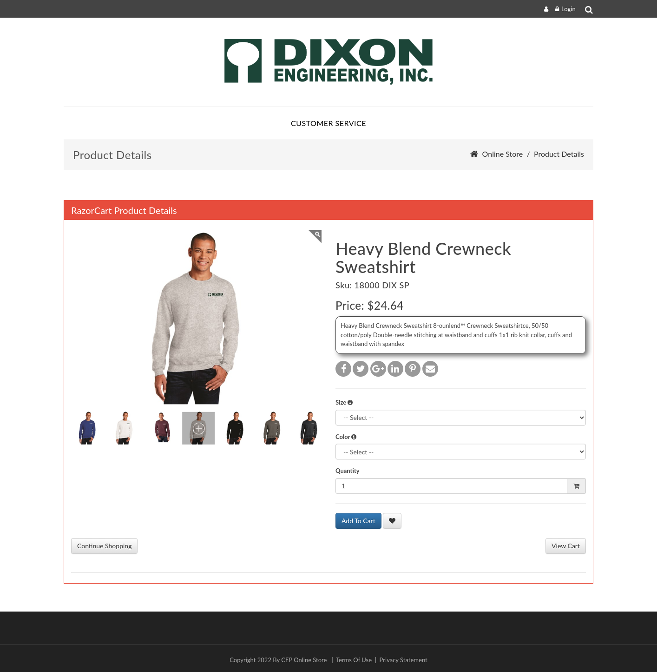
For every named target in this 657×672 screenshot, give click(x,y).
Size (344, 402)
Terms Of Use (354, 660)
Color (345, 436)
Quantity (347, 470)
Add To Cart (358, 521)
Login (568, 9)
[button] (350, 402)
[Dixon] (328, 62)
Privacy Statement (403, 660)
